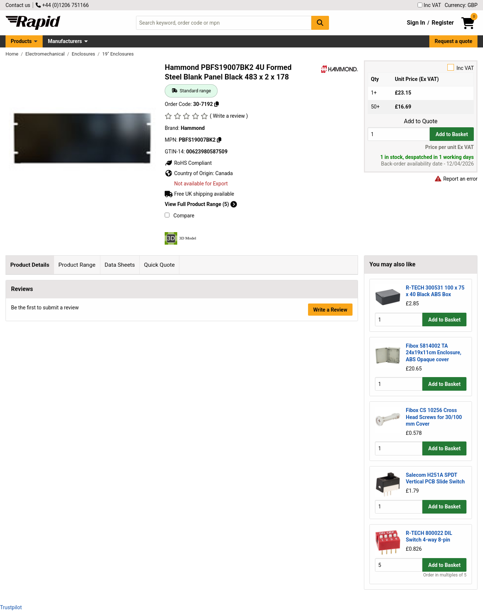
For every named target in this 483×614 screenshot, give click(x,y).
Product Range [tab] (77, 265)
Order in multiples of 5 (444, 575)
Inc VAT (429, 5)
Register (443, 22)
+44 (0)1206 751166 (62, 5)
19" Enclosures (118, 54)
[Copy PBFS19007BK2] (219, 139)
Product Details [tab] (29, 265)
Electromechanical (45, 54)
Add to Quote (420, 121)
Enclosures (84, 54)
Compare (179, 216)
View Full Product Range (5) (201, 204)
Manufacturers (65, 41)
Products (21, 41)
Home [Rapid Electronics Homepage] (12, 54)
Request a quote (453, 41)
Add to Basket (452, 134)
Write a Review (330, 548)
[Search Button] (320, 22)
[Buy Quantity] (399, 134)
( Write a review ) (229, 115)
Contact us (18, 5)
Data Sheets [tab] (119, 265)
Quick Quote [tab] (159, 265)
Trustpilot (11, 607)
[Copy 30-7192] (216, 104)
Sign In (416, 22)
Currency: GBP (461, 5)
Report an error (455, 178)
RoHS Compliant (188, 163)
